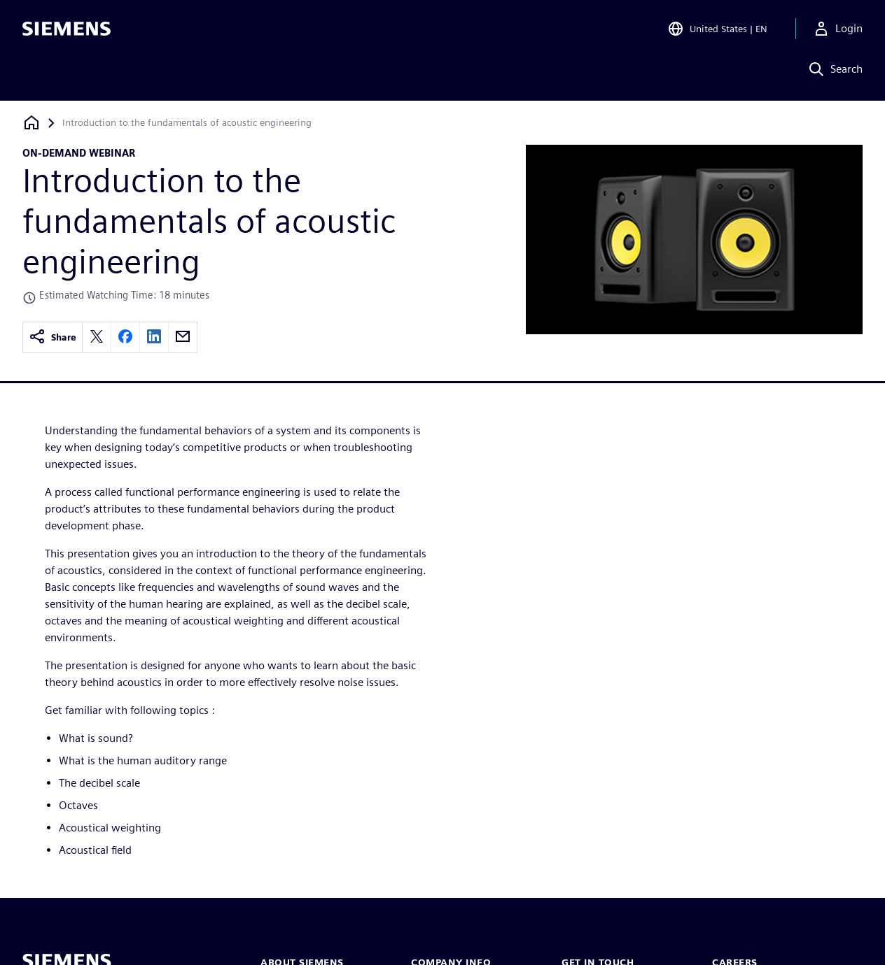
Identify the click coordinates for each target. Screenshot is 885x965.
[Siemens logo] (66, 31)
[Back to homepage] (31, 122)
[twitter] (97, 337)
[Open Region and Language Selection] (717, 31)
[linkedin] (154, 337)
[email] (183, 337)
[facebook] (125, 337)
